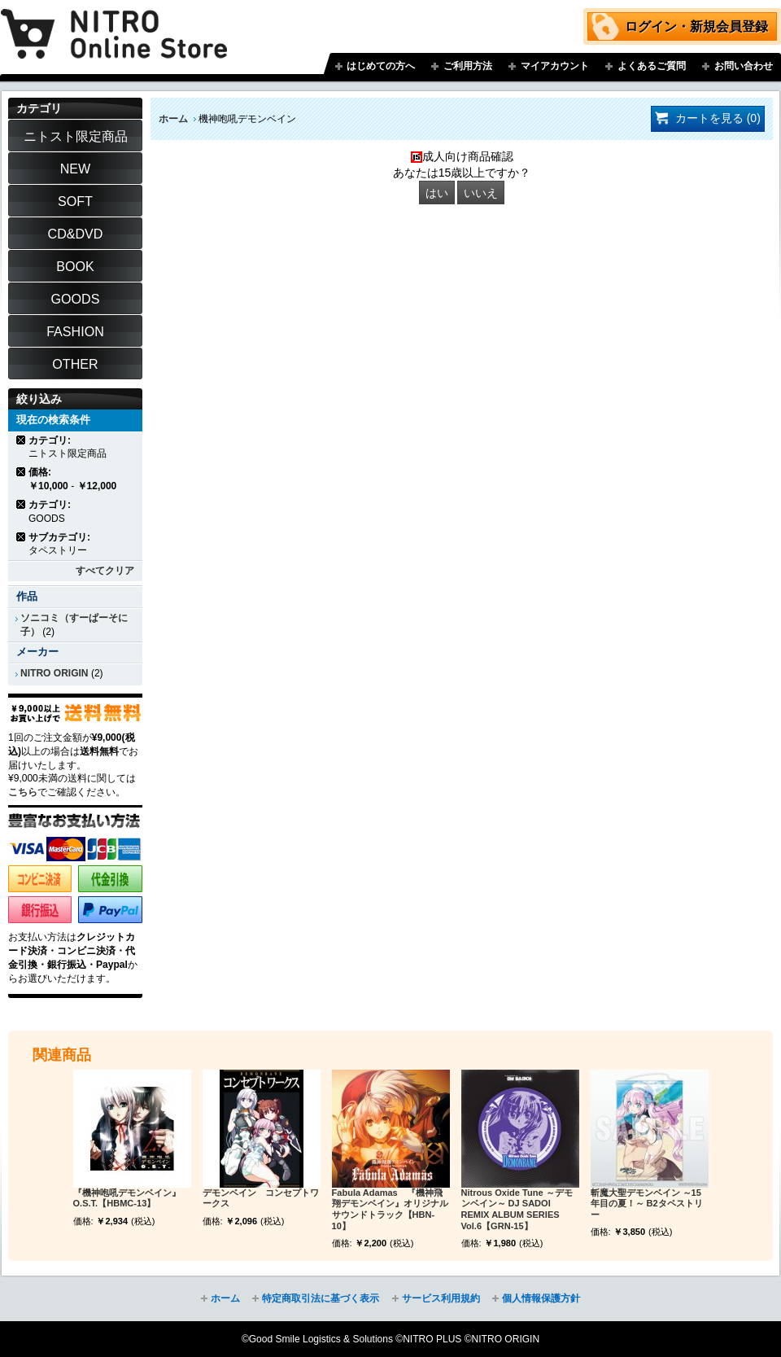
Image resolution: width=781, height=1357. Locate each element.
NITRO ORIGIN (54, 673)
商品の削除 (21, 440)
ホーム (173, 119)
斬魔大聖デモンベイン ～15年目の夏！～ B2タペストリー (647, 1204)
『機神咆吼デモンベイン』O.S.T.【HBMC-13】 (127, 1198)
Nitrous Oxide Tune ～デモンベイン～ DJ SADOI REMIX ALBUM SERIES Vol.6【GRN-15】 (517, 1209)
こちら (22, 792)
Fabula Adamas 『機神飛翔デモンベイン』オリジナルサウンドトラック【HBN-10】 (390, 1209)
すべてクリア (105, 570)
